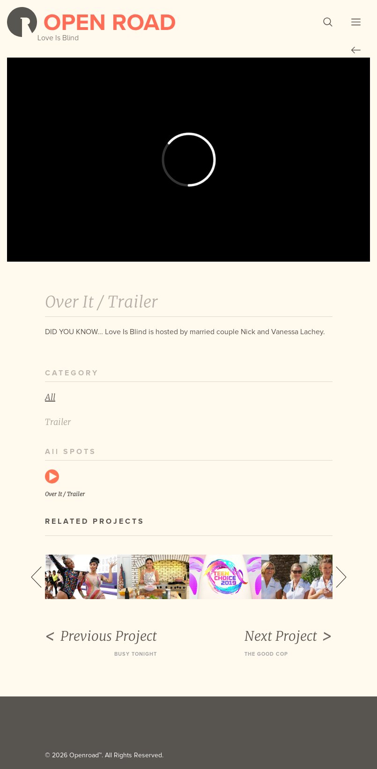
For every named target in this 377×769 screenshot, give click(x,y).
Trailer (58, 422)
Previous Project (101, 636)
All (50, 397)
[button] (328, 22)
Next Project (288, 636)
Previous (36, 577)
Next (341, 577)
